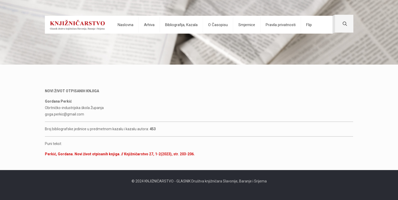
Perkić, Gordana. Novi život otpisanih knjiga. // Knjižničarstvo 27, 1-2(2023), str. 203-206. (120, 154)
